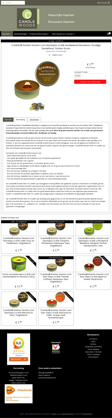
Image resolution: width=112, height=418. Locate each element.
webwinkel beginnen (67, 414)
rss (59, 414)
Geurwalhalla (56, 335)
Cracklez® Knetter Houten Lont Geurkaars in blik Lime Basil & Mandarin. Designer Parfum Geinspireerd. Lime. (93, 242)
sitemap (54, 414)
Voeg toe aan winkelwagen (90, 82)
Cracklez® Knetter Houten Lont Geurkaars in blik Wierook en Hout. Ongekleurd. (18, 312)
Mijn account (103, 2)
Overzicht (8, 119)
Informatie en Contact (64, 33)
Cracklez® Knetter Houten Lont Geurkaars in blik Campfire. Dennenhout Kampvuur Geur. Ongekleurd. (55, 242)
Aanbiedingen (20, 33)
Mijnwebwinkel (87, 414)
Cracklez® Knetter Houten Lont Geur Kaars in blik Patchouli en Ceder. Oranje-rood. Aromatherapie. (55, 314)
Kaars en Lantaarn (56, 337)
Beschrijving (20, 119)
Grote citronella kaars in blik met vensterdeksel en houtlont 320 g (18, 275)
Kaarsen (7, 33)
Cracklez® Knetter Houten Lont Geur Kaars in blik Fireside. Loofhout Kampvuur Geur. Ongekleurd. (55, 278)
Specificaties (34, 119)
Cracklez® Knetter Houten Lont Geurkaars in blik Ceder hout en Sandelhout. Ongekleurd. (18, 240)
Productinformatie (39, 33)
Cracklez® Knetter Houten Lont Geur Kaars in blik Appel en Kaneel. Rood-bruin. (93, 276)
